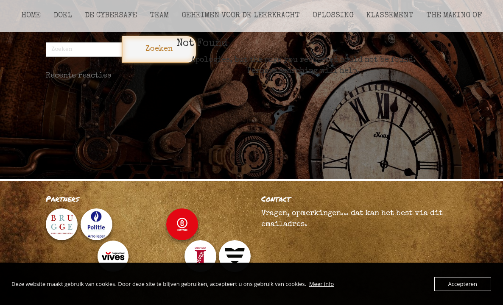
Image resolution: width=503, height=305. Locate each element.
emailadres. (284, 224)
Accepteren (462, 284)
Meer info (321, 284)
